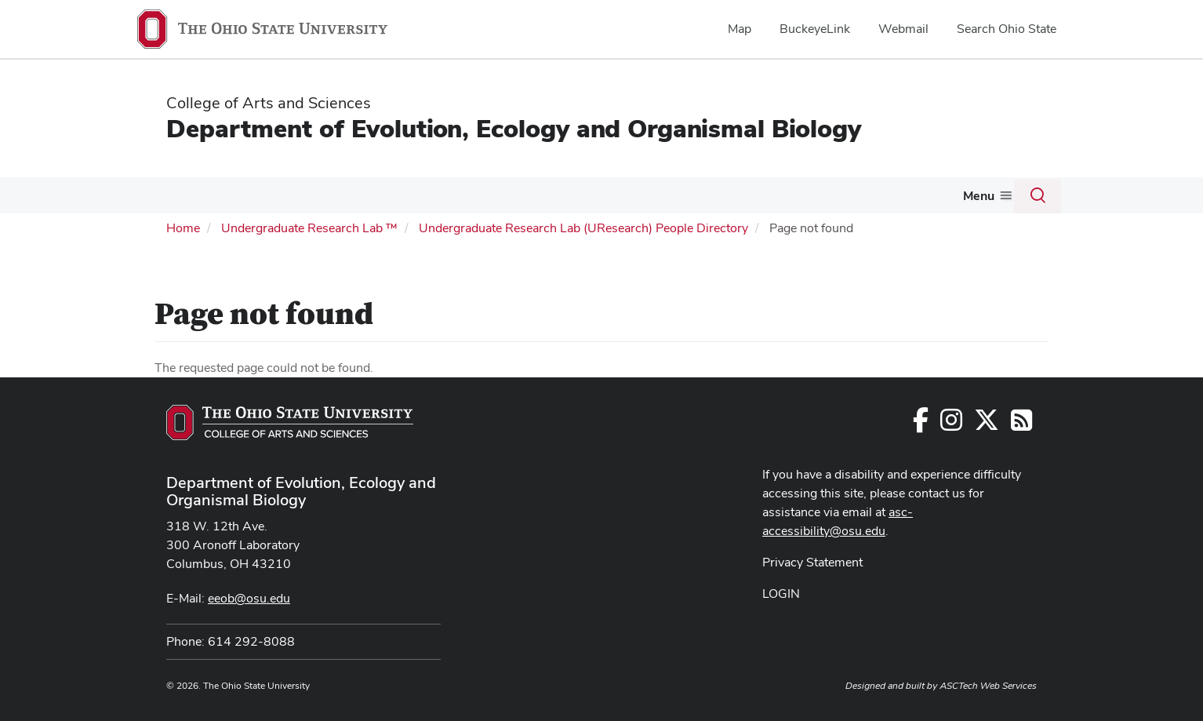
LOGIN (781, 592)
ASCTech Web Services (988, 684)
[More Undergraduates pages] (519, 199)
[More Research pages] (398, 199)
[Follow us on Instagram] (951, 423)
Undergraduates (468, 195)
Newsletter (908, 195)
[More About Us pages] (782, 199)
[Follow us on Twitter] (986, 423)
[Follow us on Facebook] (921, 423)
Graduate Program (257, 195)
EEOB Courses (585, 195)
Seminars (833, 195)
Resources (674, 195)
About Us (749, 195)
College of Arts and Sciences (268, 103)
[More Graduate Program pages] (315, 199)
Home (183, 226)
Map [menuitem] (739, 28)
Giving (976, 195)
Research (366, 195)
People (168, 195)
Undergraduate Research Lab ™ (309, 226)
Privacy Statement (812, 560)
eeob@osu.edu (249, 596)
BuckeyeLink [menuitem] (815, 28)
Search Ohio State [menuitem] (1006, 28)
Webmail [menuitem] (903, 28)
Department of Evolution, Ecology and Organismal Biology (513, 128)
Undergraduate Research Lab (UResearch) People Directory (583, 226)
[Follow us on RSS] (1021, 423)
